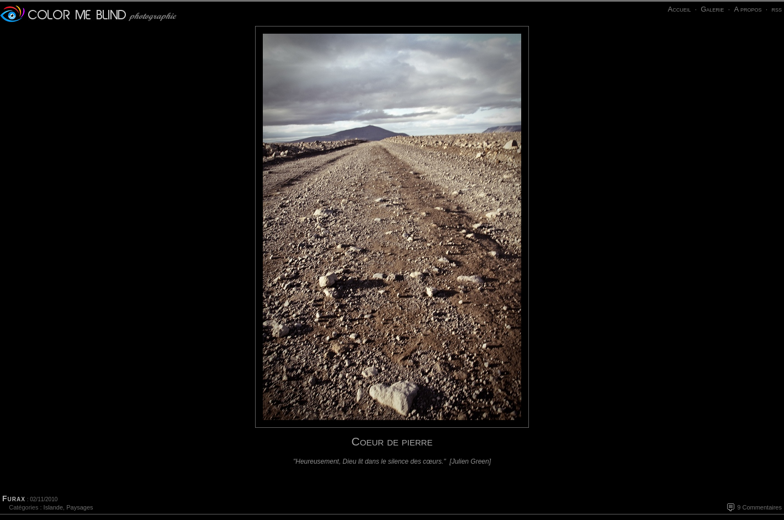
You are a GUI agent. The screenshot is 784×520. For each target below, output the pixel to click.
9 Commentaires (759, 507)
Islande (53, 507)
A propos (747, 9)
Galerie (712, 9)
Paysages (79, 507)
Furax (13, 498)
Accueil (679, 9)
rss (776, 9)
